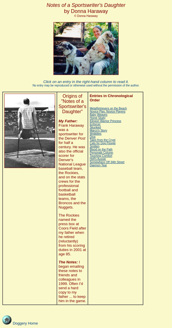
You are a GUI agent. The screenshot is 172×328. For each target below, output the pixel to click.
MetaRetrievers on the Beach (108, 108)
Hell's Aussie (98, 159)
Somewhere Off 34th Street (107, 162)
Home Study (97, 117)
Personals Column (101, 152)
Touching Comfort (101, 155)
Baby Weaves (98, 114)
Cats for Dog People (102, 143)
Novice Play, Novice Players (107, 111)
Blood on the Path (101, 149)
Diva (92, 136)
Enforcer (95, 124)
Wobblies (95, 133)
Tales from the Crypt (102, 140)
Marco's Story (98, 130)
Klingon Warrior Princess (105, 121)
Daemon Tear (98, 165)
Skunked (95, 127)
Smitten (94, 146)
